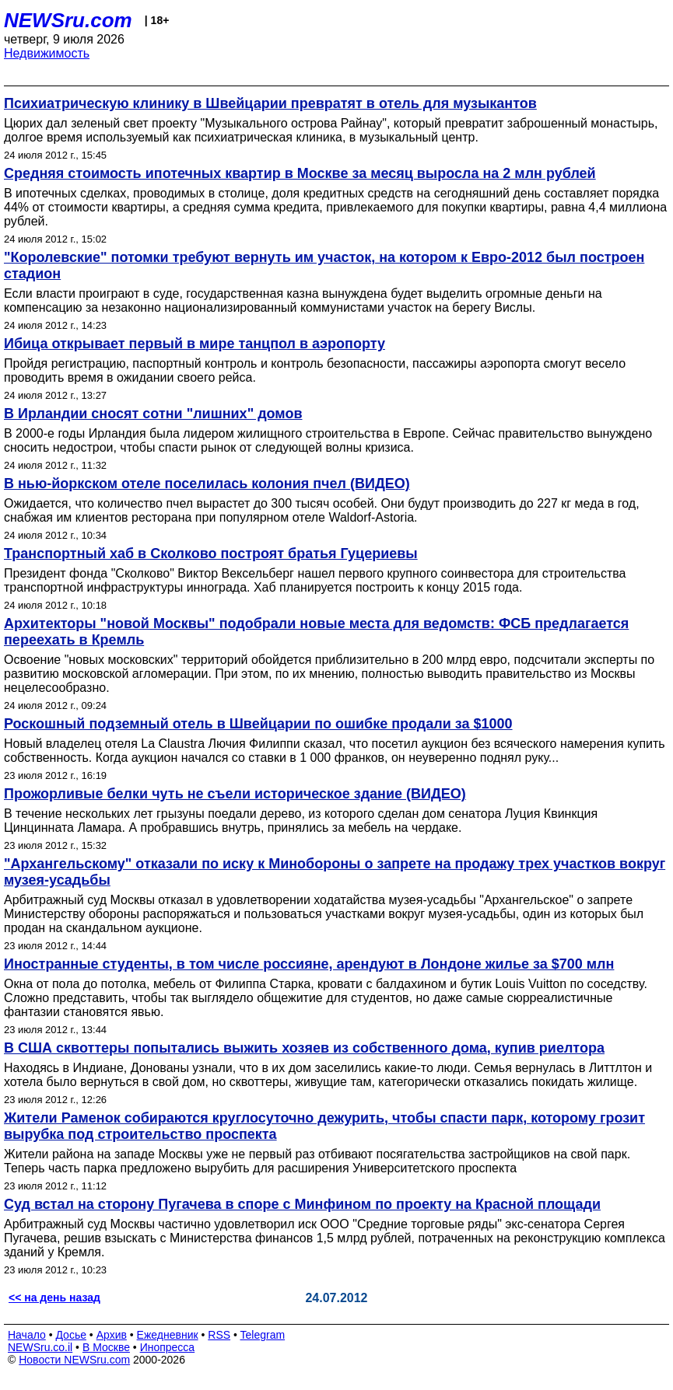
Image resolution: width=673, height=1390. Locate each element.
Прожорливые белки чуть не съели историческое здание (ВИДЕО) (235, 794)
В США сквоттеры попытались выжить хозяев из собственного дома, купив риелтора (304, 1048)
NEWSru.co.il (40, 1347)
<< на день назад (54, 1297)
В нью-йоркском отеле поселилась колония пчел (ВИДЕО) (207, 483)
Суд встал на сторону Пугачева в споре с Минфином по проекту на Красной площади (302, 1204)
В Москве (106, 1347)
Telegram (263, 1335)
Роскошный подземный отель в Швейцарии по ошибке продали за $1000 (258, 724)
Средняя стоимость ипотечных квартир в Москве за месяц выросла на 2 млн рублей (300, 173)
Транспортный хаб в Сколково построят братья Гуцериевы (211, 553)
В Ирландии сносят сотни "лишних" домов (153, 413)
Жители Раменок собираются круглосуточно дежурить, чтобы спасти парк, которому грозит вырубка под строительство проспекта (324, 1126)
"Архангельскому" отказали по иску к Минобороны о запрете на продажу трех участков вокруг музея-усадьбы (334, 872)
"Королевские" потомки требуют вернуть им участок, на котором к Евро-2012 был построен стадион (324, 265)
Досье (70, 1335)
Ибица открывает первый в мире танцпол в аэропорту (194, 343)
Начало (27, 1335)
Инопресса (167, 1347)
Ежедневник (167, 1335)
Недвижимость (46, 53)
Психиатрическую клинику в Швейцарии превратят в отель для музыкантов (270, 103)
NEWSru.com (68, 20)
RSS (219, 1335)
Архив (111, 1335)
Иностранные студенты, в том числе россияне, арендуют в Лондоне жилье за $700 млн (309, 964)
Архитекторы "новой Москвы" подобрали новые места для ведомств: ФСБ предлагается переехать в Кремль (316, 632)
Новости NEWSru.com (74, 1359)
